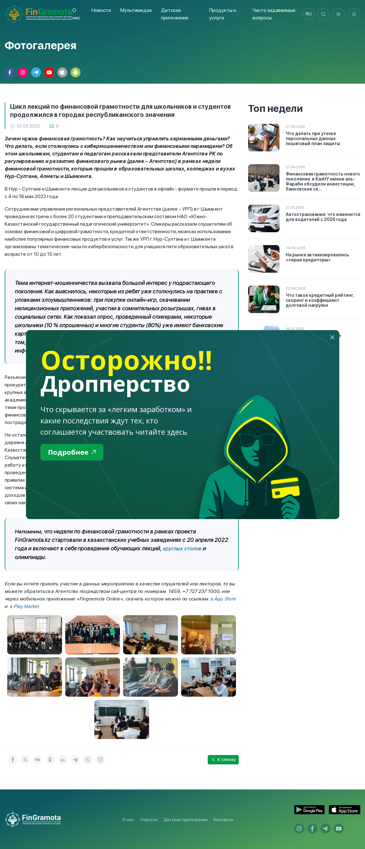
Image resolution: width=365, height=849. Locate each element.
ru (307, 14)
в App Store (224, 598)
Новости (101, 10)
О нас (128, 818)
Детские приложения (185, 818)
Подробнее (73, 452)
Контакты (223, 818)
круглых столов (183, 548)
